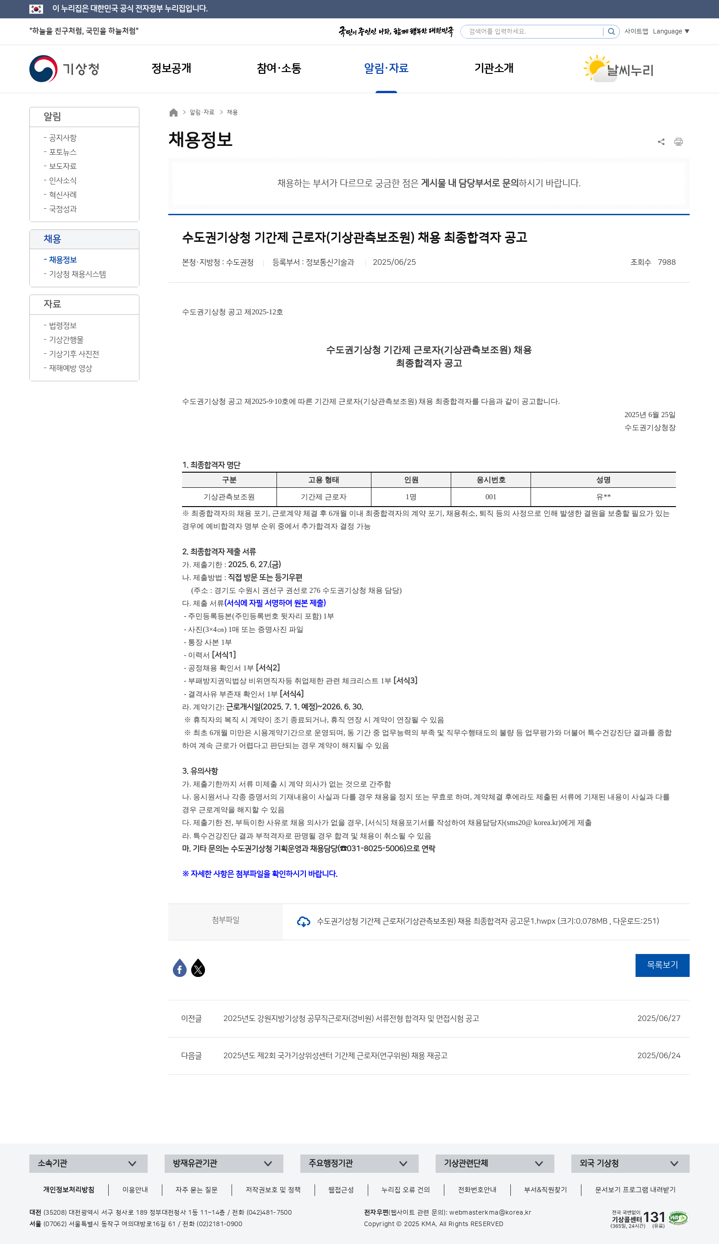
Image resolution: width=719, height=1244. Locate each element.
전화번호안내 (477, 1190)
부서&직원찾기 (545, 1190)
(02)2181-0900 (219, 1224)
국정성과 (63, 209)
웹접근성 (341, 1190)
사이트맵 (636, 31)
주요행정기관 (331, 1163)
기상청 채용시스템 (77, 274)
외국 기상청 (599, 1163)
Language (667, 31)
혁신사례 (63, 195)
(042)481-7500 (269, 1212)
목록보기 (662, 965)
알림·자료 (202, 112)
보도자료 (63, 166)
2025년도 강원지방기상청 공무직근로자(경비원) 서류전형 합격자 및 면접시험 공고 (451, 1018)
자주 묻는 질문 (197, 1190)
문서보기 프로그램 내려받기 (635, 1190)
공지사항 (63, 138)
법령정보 (63, 326)
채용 (232, 112)
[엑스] (198, 968)
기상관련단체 (466, 1163)
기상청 (64, 69)
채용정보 (63, 260)
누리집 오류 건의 (406, 1190)
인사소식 (63, 181)
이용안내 (135, 1190)
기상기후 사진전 (74, 354)
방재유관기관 (195, 1163)
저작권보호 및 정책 (273, 1190)
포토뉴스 (63, 152)
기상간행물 (66, 340)
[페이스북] (180, 968)
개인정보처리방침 (68, 1190)
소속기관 (52, 1163)
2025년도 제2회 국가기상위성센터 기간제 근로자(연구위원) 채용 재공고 (451, 1056)
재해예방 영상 (70, 368)
